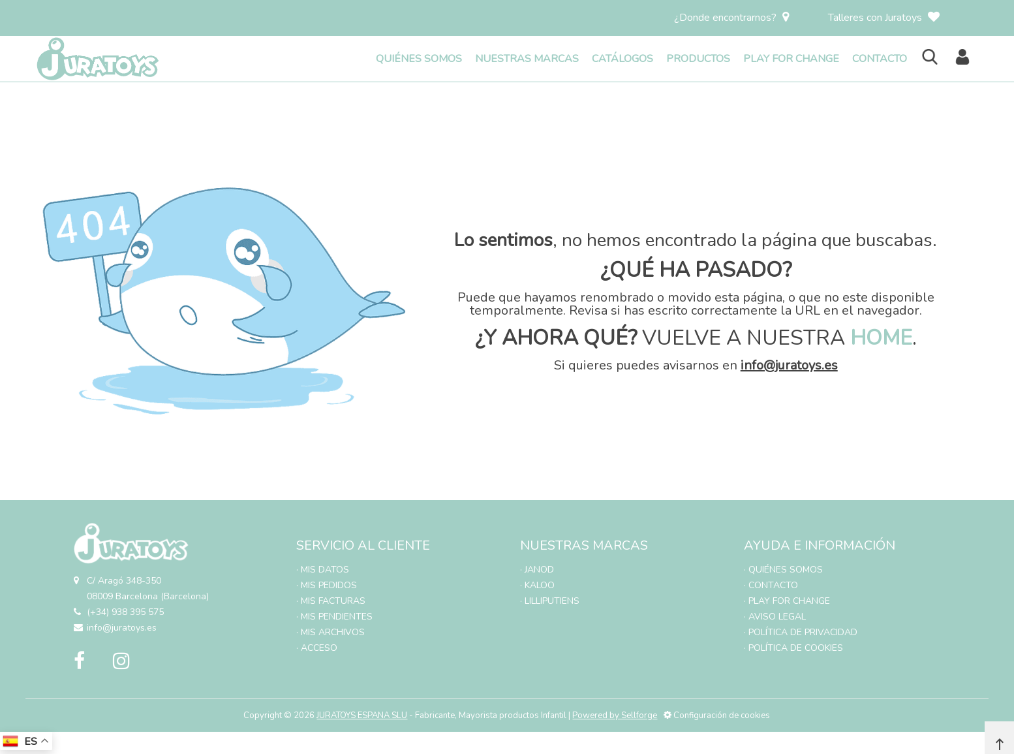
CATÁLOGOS (622, 59)
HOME (881, 338)
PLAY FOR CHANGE (791, 59)
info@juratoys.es (789, 365)
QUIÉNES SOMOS (419, 59)
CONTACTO (879, 59)
